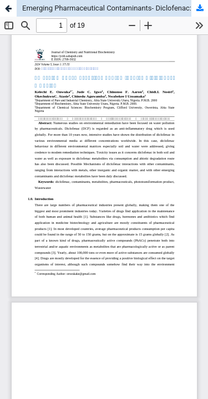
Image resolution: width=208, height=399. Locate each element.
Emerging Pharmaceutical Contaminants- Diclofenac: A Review (115, 8)
